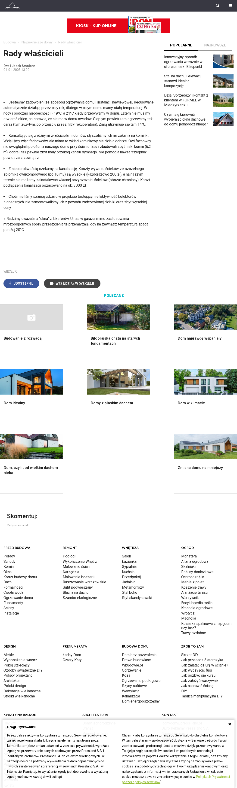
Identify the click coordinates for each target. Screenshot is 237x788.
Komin (8, 502)
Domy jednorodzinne (99, 658)
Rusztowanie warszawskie (84, 517)
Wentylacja (130, 626)
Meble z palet (192, 517)
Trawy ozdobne (193, 568)
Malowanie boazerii (78, 512)
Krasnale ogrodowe (197, 543)
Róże (7, 669)
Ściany (8, 543)
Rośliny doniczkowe (197, 507)
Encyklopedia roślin (196, 538)
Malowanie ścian (76, 502)
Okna (7, 507)
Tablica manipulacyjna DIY (202, 631)
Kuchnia (128, 507)
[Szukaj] (217, 6)
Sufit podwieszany (78, 522)
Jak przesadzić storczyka (202, 595)
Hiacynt (9, 658)
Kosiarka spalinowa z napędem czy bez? (206, 561)
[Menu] (230, 6)
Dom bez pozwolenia (139, 590)
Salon (126, 491)
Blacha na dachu (75, 528)
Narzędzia (71, 507)
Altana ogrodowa (194, 497)
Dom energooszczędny (141, 636)
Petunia (9, 710)
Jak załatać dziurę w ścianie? (204, 600)
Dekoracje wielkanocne (22, 626)
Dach (7, 517)
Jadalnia (128, 517)
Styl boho (129, 528)
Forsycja (10, 695)
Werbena (10, 715)
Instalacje (11, 548)
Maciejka (10, 689)
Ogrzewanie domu (18, 533)
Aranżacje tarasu (194, 528)
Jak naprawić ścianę (197, 621)
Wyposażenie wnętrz (20, 595)
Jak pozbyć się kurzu (198, 610)
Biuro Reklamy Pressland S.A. (185, 663)
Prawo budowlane (136, 595)
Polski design (14, 621)
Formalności (13, 522)
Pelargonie (12, 700)
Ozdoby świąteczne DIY (23, 605)
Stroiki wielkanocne (19, 631)
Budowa (9, 42)
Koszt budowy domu (20, 512)
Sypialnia (129, 502)
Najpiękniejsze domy (37, 42)
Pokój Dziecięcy (16, 600)
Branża (87, 663)
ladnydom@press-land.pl (182, 658)
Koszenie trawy (193, 522)
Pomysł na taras (95, 669)
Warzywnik (190, 533)
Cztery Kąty (72, 595)
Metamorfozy (133, 522)
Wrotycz (188, 548)
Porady (9, 491)
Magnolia (188, 553)
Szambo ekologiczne (80, 533)
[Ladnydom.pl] (12, 6)
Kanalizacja (131, 631)
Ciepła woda (13, 528)
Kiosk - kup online (118, 25)
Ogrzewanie (131, 605)
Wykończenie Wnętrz (80, 497)
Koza (126, 610)
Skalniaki (188, 502)
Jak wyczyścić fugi (196, 605)
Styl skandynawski (137, 533)
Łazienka (129, 497)
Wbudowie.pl (132, 600)
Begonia (10, 663)
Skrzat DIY (189, 590)
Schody (9, 497)
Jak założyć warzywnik (199, 616)
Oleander (10, 679)
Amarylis (10, 684)
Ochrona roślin (192, 512)
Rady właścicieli (70, 42)
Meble (8, 590)
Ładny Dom (72, 590)
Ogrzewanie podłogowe (141, 616)
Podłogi (69, 491)
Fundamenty (13, 538)
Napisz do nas (173, 669)
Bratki (8, 705)
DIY (184, 626)
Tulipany (10, 674)
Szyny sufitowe (134, 621)
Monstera (189, 491)
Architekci (11, 616)
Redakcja (169, 674)
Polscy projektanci (18, 610)
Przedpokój (131, 512)
